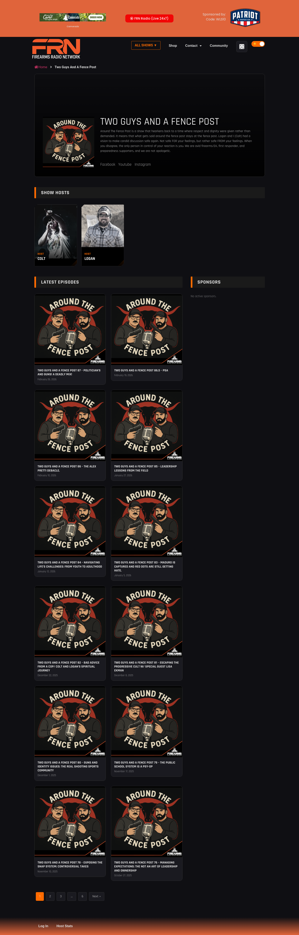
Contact (193, 45)
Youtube (124, 164)
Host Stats (64, 926)
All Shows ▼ (146, 45)
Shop (173, 45)
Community (219, 45)
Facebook (107, 164)
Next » (96, 896)
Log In (43, 926)
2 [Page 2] (50, 896)
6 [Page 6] (82, 896)
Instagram (143, 164)
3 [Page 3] (61, 896)
